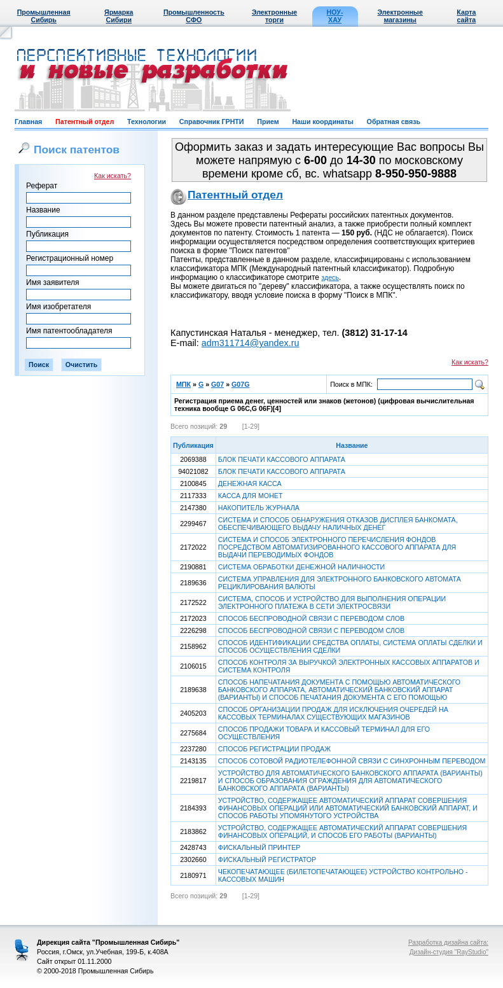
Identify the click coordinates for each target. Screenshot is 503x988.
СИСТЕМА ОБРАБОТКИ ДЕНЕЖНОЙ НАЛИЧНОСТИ (301, 567)
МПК (183, 384)
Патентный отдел (84, 121)
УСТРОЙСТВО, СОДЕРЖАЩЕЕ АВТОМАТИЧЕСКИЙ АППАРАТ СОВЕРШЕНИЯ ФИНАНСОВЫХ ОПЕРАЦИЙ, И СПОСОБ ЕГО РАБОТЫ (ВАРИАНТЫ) (342, 831)
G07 (217, 384)
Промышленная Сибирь (44, 16)
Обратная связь (393, 121)
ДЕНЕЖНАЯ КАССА (250, 483)
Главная (28, 121)
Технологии (146, 121)
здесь (330, 277)
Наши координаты (322, 121)
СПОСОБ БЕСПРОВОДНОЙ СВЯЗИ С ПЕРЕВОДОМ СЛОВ (311, 618)
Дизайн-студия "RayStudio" (449, 952)
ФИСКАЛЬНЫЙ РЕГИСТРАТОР (267, 859)
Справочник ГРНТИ (211, 121)
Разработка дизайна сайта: (448, 942)
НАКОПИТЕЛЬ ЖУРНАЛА (259, 507)
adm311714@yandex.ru (251, 343)
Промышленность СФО (193, 16)
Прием (268, 121)
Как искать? (112, 175)
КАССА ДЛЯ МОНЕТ (250, 495)
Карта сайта (466, 16)
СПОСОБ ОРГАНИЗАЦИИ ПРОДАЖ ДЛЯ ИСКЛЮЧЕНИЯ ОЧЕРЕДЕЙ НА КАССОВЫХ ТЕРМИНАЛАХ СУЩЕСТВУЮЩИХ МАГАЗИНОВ (333, 713)
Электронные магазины (400, 16)
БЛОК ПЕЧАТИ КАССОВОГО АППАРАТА (281, 459)
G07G (240, 384)
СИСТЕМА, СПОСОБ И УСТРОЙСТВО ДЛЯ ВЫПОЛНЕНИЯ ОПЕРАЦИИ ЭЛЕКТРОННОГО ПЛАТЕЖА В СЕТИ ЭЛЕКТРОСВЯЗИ (332, 602)
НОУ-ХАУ (335, 16)
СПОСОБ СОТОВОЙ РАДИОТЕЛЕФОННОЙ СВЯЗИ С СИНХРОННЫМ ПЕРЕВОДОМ (352, 761)
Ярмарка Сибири (118, 16)
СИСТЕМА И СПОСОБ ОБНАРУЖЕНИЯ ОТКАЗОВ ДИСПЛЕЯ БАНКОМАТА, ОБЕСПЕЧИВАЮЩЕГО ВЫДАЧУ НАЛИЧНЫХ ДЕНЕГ (338, 523)
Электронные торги (274, 16)
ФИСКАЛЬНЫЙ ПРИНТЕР (259, 847)
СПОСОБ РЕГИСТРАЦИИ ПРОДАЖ (274, 749)
